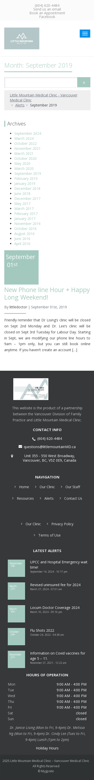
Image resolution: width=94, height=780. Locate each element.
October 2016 (25, 228)
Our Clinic (47, 486)
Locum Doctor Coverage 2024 (54, 607)
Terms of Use (49, 535)
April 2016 (22, 243)
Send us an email (47, 9)
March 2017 (24, 208)
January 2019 (24, 183)
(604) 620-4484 (47, 5)
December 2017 (27, 198)
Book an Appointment (47, 13)
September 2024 (27, 133)
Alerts (20, 105)
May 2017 (22, 203)
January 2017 (24, 218)
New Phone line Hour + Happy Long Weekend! (47, 293)
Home (24, 486)
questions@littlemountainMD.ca (50, 447)
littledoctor (18, 307)
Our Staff (72, 486)
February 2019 (26, 178)
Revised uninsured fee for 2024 (55, 584)
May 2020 (22, 163)
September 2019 (27, 173)
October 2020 (25, 158)
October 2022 (25, 143)
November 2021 (27, 148)
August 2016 (24, 233)
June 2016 (22, 238)
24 (17, 633)
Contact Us (73, 498)
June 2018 (22, 193)
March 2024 (24, 138)
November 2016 (27, 223)
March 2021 (24, 153)
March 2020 (24, 168)
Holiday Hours (47, 748)
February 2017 (26, 213)
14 (17, 565)
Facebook (47, 16)
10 (17, 610)
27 (17, 587)
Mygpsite (47, 771)
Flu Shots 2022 (42, 630)
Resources (25, 498)
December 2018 (27, 188)
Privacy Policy (62, 524)
